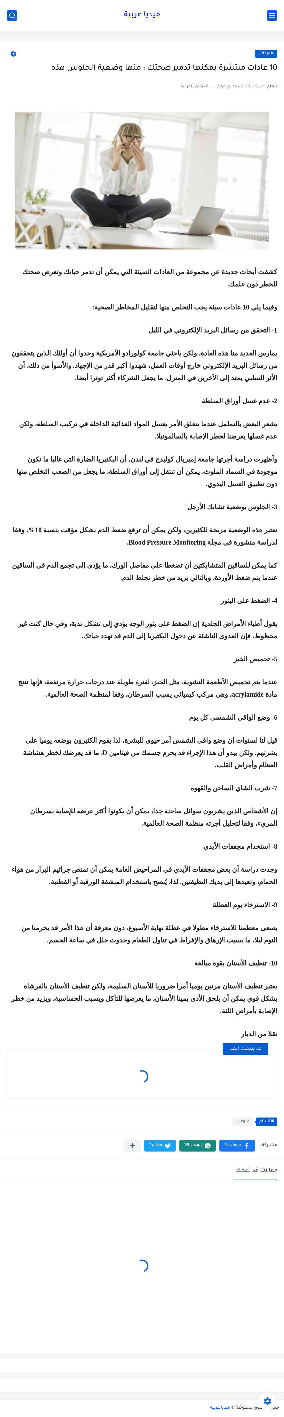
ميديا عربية (142, 15)
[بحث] (12, 15)
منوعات (266, 53)
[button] (237, 1146)
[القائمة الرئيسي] (272, 15)
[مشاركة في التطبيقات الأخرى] (132, 1146)
